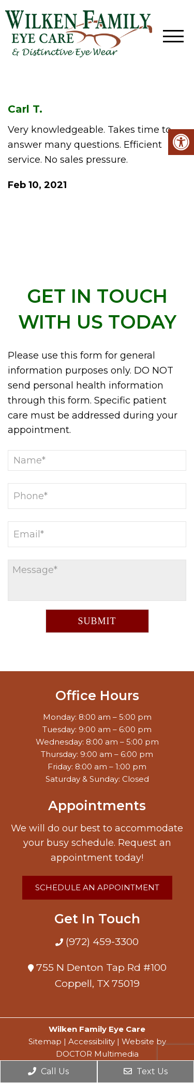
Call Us (48, 1071)
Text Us (146, 1071)
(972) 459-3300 (101, 942)
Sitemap (45, 1041)
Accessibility (91, 1041)
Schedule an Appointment (97, 887)
